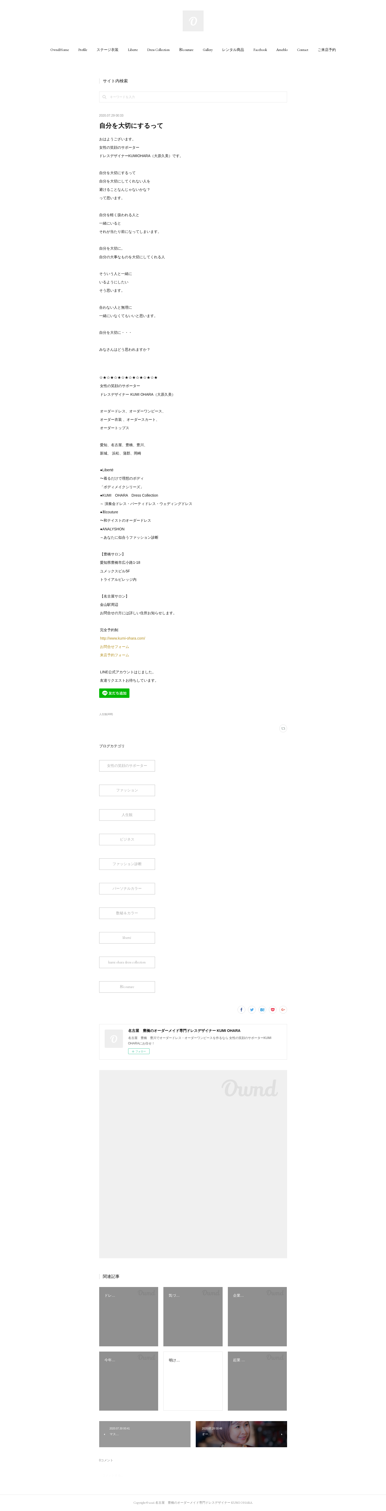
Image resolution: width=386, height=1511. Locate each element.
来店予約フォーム (114, 655)
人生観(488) (106, 714)
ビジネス (127, 839)
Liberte (133, 49)
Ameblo (282, 49)
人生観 (127, 814)
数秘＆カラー (127, 913)
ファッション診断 (127, 863)
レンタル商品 (233, 49)
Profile (82, 49)
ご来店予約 (327, 49)
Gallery (208, 49)
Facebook (260, 49)
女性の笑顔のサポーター (127, 765)
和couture (186, 49)
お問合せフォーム (114, 647)
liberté (127, 937)
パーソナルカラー (127, 888)
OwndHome (59, 49)
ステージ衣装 (107, 49)
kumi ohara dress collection (127, 962)
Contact (302, 49)
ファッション (127, 790)
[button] (59, 50)
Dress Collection (158, 49)
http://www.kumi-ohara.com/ (123, 638)
